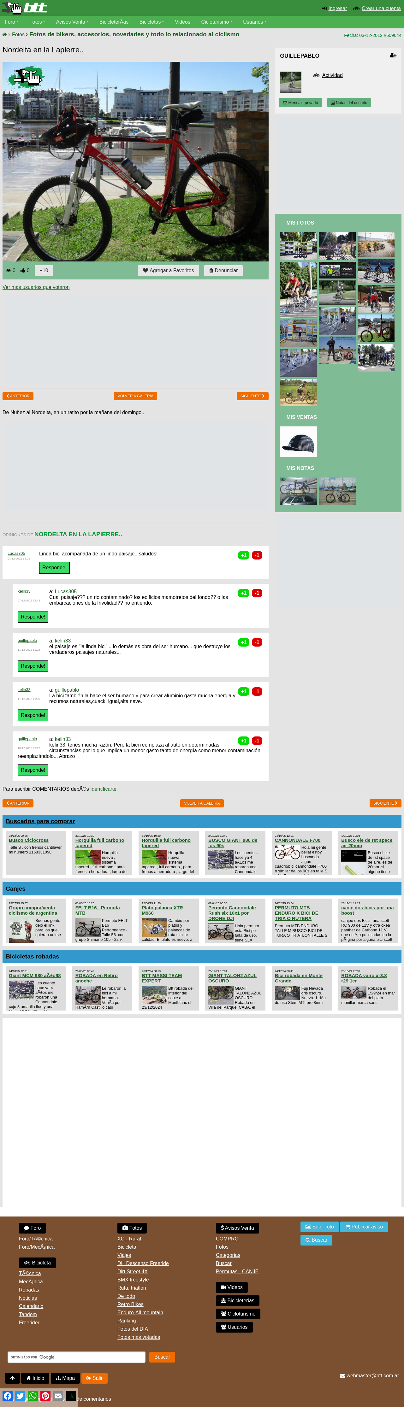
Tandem (28, 1314)
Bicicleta (37, 1262)
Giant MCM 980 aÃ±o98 (35, 975)
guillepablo (27, 640)
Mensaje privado (300, 102)
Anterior (18, 396)
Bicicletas (151, 22)
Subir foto (320, 1226)
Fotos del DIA (132, 1329)
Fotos (35, 22)
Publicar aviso (364, 1226)
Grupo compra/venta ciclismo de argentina (33, 910)
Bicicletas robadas (32, 956)
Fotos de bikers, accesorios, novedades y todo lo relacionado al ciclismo (134, 34)
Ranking (126, 1320)
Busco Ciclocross (29, 840)
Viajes (124, 1255)
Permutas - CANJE (237, 1271)
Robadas (29, 1290)
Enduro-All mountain (140, 1312)
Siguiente (253, 396)
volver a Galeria (135, 396)
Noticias (28, 1298)
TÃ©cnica (30, 1273)
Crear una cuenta (381, 8)
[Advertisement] (117, 339)
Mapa (65, 1378)
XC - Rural (129, 1238)
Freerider (29, 1322)
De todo (126, 1296)
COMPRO (227, 1238)
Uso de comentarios (88, 1399)
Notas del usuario (349, 102)
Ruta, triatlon (131, 1288)
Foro (10, 22)
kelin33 (24, 591)
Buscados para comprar (40, 821)
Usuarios (253, 22)
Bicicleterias (237, 1300)
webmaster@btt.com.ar (369, 1375)
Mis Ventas (301, 417)
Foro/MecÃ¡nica (37, 1247)
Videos (182, 22)
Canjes (16, 888)
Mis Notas (300, 468)
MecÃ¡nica (31, 1281)
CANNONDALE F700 (298, 840)
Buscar (224, 1263)
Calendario (31, 1306)
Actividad (332, 75)
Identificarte (103, 789)
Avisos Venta (70, 22)
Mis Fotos (300, 223)
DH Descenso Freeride (143, 1263)
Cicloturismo (215, 22)
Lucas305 (16, 553)
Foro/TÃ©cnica (36, 1238)
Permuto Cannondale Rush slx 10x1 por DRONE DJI (232, 913)
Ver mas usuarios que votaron (36, 287)
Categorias (228, 1255)
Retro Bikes (130, 1304)
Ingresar (338, 8)
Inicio (35, 1378)
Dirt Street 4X (132, 1271)
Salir (94, 1378)
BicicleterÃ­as (113, 22)
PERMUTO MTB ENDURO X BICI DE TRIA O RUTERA (296, 913)
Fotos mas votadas (138, 1337)
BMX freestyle (133, 1279)
